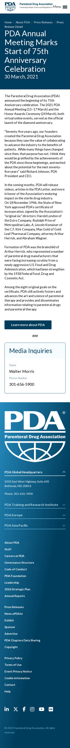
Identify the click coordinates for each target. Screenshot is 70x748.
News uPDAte (13, 613)
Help (7, 691)
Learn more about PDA (28, 325)
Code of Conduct (15, 569)
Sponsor (9, 627)
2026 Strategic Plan (17, 589)
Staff (7, 549)
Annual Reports (14, 596)
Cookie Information (17, 678)
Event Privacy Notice (18, 671)
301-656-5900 (23, 493)
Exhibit (9, 620)
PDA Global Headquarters (35, 472)
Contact (9, 684)
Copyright (11, 647)
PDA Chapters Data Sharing (22, 640)
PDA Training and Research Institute (35, 505)
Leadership (11, 582)
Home (8, 22)
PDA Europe (35, 515)
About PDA (23, 22)
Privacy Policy (13, 658)
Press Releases (43, 22)
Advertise (11, 633)
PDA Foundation (15, 576)
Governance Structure (19, 562)
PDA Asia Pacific (35, 525)
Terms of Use (13, 664)
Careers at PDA (14, 556)
